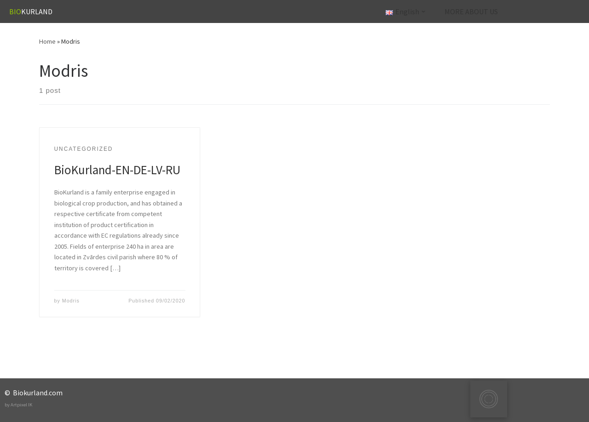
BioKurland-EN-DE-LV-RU (117, 169)
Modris (71, 300)
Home (47, 41)
